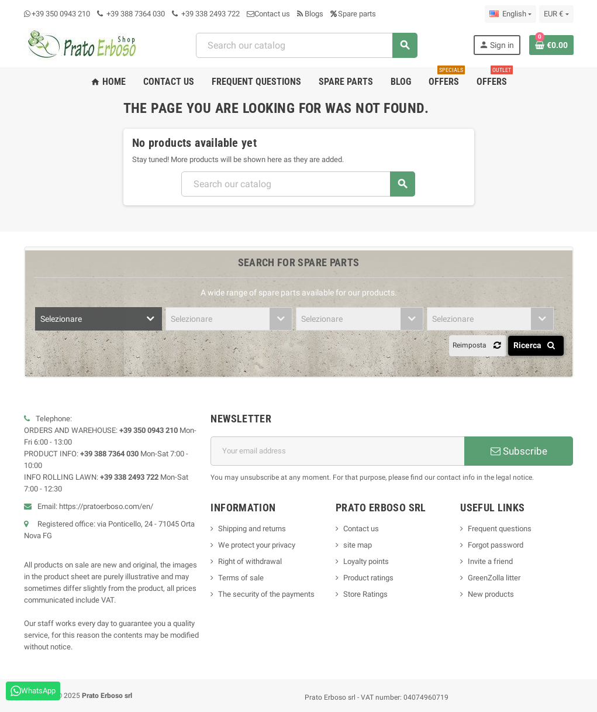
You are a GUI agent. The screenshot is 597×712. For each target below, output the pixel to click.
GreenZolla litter (494, 577)
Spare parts (353, 13)
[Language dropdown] (510, 14)
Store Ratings (365, 594)
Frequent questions (500, 528)
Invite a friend (490, 561)
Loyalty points (366, 561)
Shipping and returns (252, 528)
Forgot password (495, 545)
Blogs (310, 13)
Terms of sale (241, 577)
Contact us (268, 13)
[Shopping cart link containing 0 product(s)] (551, 45)
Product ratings (368, 577)
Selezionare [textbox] (61, 319)
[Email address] (337, 451)
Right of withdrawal (250, 561)
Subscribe (519, 451)
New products (491, 594)
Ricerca (536, 345)
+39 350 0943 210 (61, 13)
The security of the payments (266, 594)
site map (357, 545)
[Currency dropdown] (556, 14)
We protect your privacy (256, 545)
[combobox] (306, 45)
